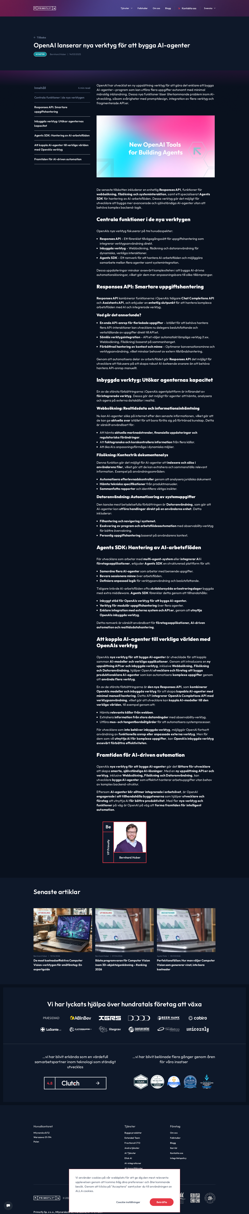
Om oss (156, 8)
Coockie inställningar (128, 1202)
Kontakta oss (186, 8)
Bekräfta (162, 1202)
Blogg (168, 8)
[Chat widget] (8, 1205)
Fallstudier (143, 8)
